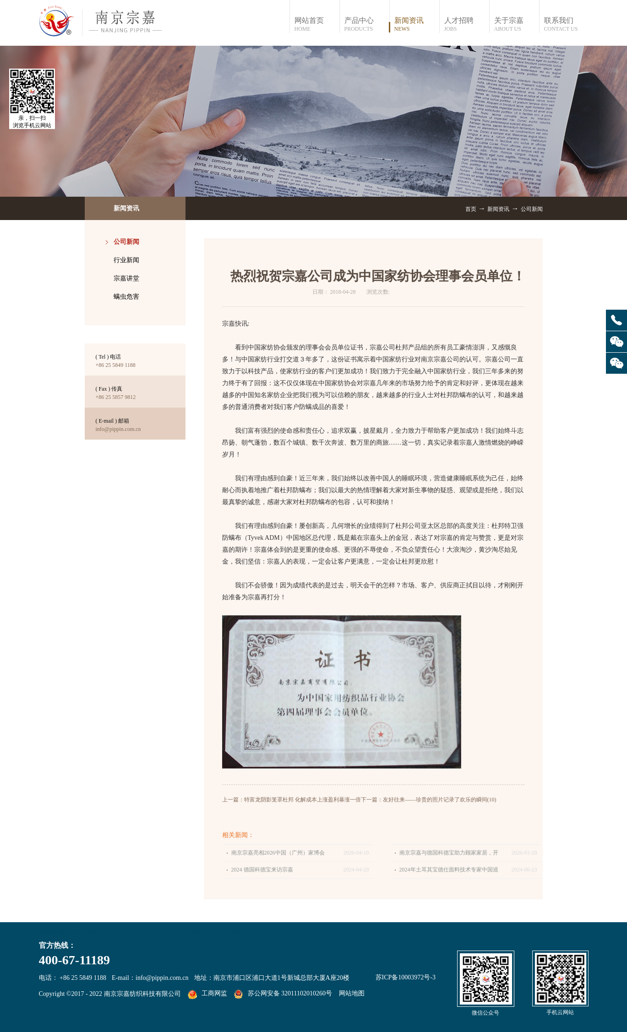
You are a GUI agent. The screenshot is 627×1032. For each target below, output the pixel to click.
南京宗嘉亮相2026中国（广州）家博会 (278, 852)
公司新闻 (532, 209)
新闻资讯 (498, 209)
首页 (470, 209)
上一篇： (291, 799)
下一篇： (428, 799)
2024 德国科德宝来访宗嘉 (262, 869)
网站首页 (316, 24)
